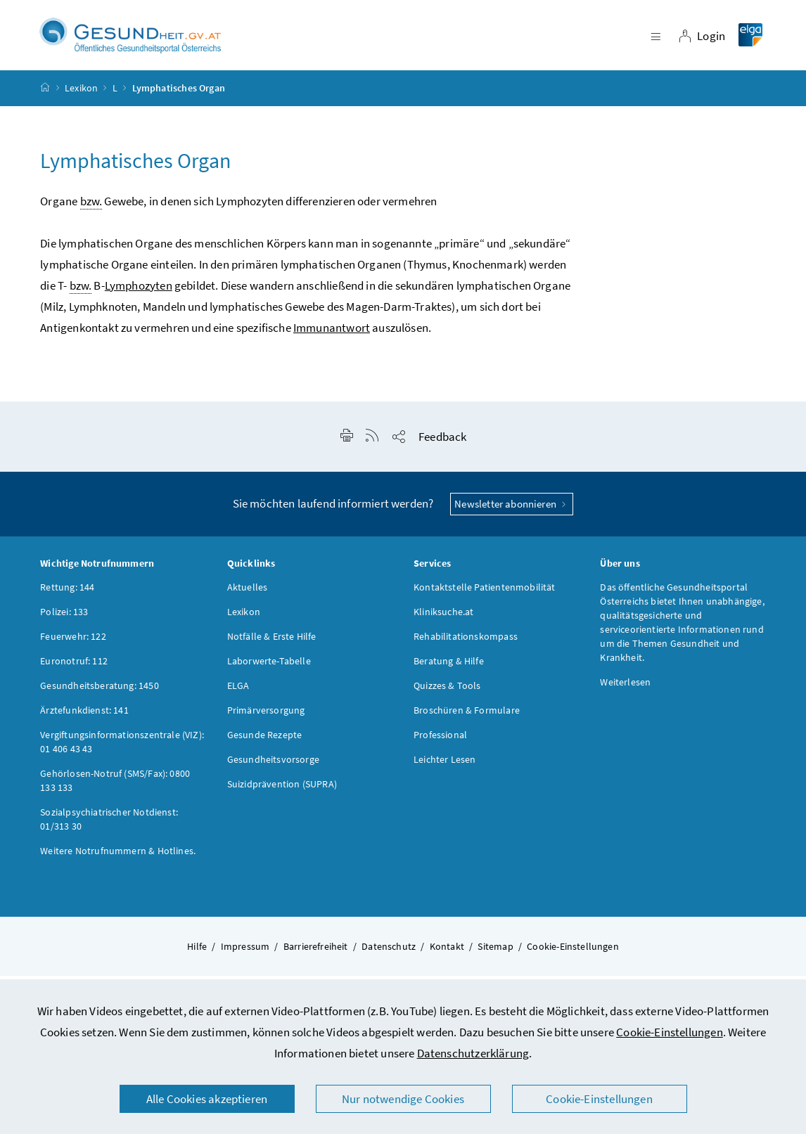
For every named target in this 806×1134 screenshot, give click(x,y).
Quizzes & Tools (447, 691)
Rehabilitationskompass (466, 642)
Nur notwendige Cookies (403, 1099)
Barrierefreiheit (315, 952)
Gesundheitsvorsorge (273, 765)
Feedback (442, 443)
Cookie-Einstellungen (669, 1032)
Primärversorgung (266, 716)
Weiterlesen (625, 688)
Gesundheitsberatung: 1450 (99, 691)
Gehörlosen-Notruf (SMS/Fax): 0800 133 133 (115, 786)
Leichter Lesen (444, 765)
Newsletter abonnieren (511, 510)
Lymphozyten (138, 291)
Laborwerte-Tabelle (269, 667)
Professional (440, 741)
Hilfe (197, 952)
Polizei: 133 (64, 618)
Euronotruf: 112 (74, 667)
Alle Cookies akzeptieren (206, 1099)
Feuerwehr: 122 (72, 642)
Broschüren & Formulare (467, 716)
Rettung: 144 (67, 593)
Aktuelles (247, 593)
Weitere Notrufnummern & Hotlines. (118, 857)
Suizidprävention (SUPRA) (282, 790)
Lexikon (81, 94)
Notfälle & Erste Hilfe (271, 642)
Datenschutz (389, 952)
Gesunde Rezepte (264, 741)
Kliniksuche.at (443, 618)
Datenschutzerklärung (473, 1053)
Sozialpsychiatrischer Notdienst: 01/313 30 (109, 825)
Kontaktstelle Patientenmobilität (485, 593)
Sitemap (495, 952)
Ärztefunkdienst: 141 (84, 716)
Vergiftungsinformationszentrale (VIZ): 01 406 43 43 (122, 748)
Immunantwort (331, 334)
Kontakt (447, 952)
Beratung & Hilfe (449, 667)
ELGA (238, 691)
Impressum (245, 952)
